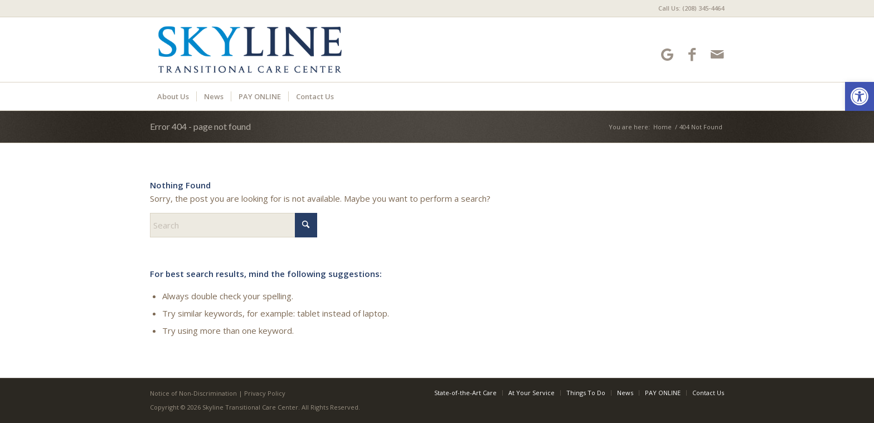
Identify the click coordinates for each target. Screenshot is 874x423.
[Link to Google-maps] (666, 54)
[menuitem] (688, 8)
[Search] (233, 225)
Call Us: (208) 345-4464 (691, 8)
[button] (859, 96)
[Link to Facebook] (692, 54)
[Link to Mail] (717, 54)
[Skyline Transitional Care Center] (250, 49)
